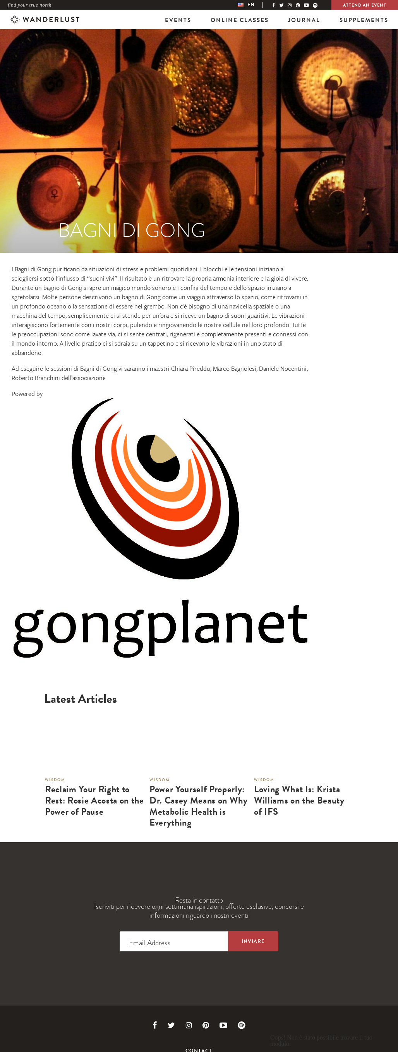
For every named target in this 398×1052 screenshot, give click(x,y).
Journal (304, 20)
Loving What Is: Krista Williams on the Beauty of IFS (299, 800)
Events (178, 20)
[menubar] (254, 5)
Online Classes (240, 20)
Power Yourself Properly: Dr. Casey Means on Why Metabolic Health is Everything (198, 806)
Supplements (364, 20)
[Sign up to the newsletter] (253, 941)
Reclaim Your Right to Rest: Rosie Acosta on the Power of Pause (94, 800)
